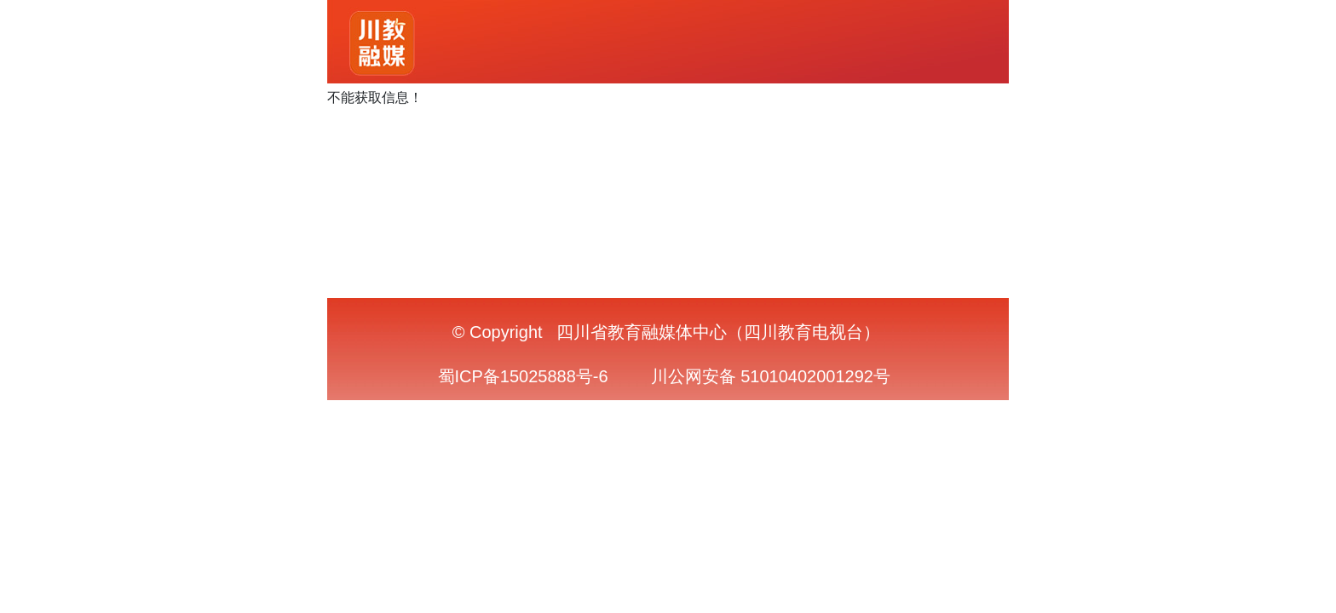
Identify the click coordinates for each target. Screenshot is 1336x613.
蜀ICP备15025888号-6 (523, 376)
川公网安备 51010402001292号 (770, 376)
